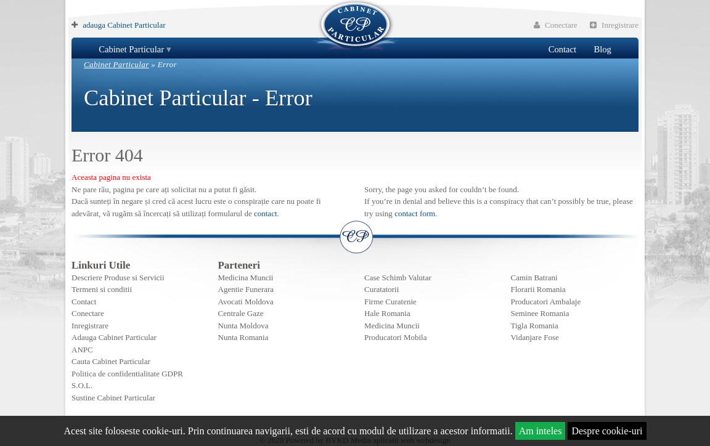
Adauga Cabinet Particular (114, 337)
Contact (562, 49)
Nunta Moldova (243, 325)
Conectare (555, 25)
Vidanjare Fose (535, 337)
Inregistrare (614, 25)
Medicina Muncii (246, 277)
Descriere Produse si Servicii (118, 277)
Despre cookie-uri (606, 431)
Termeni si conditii (101, 289)
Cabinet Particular (131, 49)
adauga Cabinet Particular (124, 25)
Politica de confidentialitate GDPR (127, 373)
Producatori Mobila (395, 337)
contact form (414, 213)
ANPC (82, 349)
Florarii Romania (538, 289)
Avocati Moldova (246, 301)
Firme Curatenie (390, 301)
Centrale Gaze (241, 313)
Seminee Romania (540, 313)
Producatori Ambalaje (546, 301)
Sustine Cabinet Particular (113, 397)
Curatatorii (381, 289)
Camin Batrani (534, 277)
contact (265, 213)
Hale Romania (387, 313)
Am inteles (540, 431)
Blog (602, 49)
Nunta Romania (243, 337)
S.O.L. (81, 385)
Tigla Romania (534, 325)
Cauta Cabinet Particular (110, 361)
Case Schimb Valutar (397, 277)
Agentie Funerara (246, 289)
